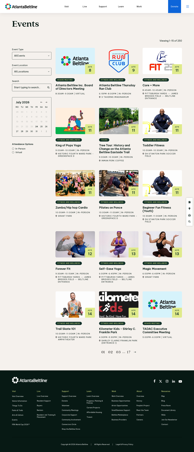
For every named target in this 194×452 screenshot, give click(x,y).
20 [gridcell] (17, 126)
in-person (18, 149)
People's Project (143, 406)
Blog (163, 401)
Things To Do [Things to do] (17, 406)
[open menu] (187, 6)
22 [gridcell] (27, 126)
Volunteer (65, 406)
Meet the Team (142, 410)
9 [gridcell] (31, 117)
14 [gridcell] (22, 121)
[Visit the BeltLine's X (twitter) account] (160, 381)
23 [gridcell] (32, 126)
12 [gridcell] (46, 117)
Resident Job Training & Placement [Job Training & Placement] (46, 416)
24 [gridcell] (36, 126)
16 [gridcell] (32, 121)
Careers (139, 420)
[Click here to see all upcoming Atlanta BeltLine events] (189, 202)
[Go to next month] (46, 102)
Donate (65, 401)
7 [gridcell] (22, 117)
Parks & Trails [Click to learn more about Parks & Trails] (17, 410)
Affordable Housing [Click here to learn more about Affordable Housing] (94, 412)
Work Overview (118, 396)
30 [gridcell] (22, 112)
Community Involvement (71, 420)
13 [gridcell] (17, 121)
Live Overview (42, 396)
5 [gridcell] (46, 112)
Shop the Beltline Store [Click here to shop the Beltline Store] (71, 429)
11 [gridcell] (41, 117)
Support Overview (69, 396)
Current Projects (93, 408)
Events (14, 420)
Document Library (168, 410)
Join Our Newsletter (169, 420)
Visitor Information (19, 401)
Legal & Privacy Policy (124, 444)
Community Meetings (70, 410)
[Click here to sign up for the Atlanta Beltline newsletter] (189, 215)
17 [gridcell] (37, 121)
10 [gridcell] (36, 117)
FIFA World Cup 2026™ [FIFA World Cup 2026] (21, 424)
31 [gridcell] (37, 131)
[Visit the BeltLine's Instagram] (167, 381)
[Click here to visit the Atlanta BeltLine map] (189, 208)
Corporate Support (69, 415)
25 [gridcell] (41, 126)
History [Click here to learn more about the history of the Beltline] (139, 401)
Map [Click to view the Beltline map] (163, 396)
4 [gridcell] (41, 112)
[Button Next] (135, 352)
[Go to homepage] (21, 6)
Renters (40, 410)
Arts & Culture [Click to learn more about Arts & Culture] (17, 415)
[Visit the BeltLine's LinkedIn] (173, 381)
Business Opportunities (121, 401)
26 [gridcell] (46, 126)
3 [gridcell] (36, 112)
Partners (139, 415)
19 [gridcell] (46, 121)
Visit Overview (17, 396)
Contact (164, 424)
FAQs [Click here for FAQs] (163, 415)
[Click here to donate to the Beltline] (174, 6)
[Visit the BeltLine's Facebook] (154, 381)
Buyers (39, 406)
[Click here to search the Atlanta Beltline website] (189, 221)
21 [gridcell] (22, 126)
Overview (140, 396)
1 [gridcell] (26, 112)
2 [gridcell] (31, 112)
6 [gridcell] (17, 117)
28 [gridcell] (22, 131)
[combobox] (31, 56)
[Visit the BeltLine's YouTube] (180, 381)
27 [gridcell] (17, 131)
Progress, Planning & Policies (95, 402)
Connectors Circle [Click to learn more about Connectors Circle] (69, 424)
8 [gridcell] (26, 117)
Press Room (166, 406)
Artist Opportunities (120, 406)
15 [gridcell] (27, 121)
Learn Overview (93, 396)
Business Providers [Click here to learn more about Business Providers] (119, 420)
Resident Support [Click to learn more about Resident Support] (44, 401)
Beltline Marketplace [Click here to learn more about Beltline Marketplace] (120, 415)
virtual (17, 152)
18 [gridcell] (41, 121)
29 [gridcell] (17, 112)
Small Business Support (121, 410)
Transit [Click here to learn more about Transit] (89, 417)
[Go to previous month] (41, 102)
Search (15, 81)
